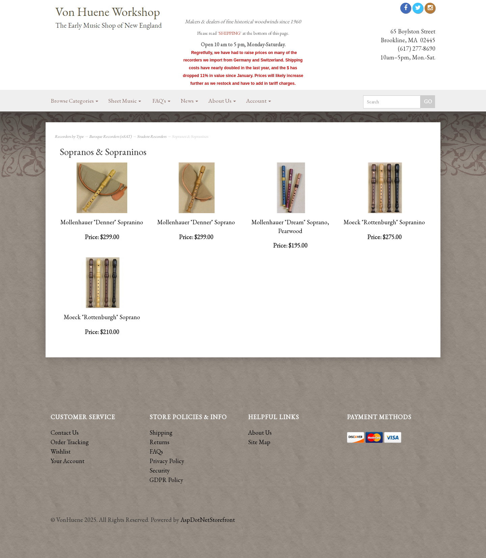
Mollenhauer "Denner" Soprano (196, 222)
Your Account (67, 461)
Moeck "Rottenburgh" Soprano (102, 317)
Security (160, 470)
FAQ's (161, 100)
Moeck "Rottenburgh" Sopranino (384, 222)
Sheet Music (124, 100)
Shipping (161, 432)
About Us (222, 100)
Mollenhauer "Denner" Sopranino (101, 222)
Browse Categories (74, 100)
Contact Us (65, 432)
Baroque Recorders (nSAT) (110, 136)
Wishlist (61, 451)
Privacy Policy (167, 461)
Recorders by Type (69, 136)
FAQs (156, 451)
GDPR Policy (166, 480)
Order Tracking (70, 442)
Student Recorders (151, 136)
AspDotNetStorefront (208, 520)
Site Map (259, 442)
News (189, 100)
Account (258, 100)
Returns (159, 442)
